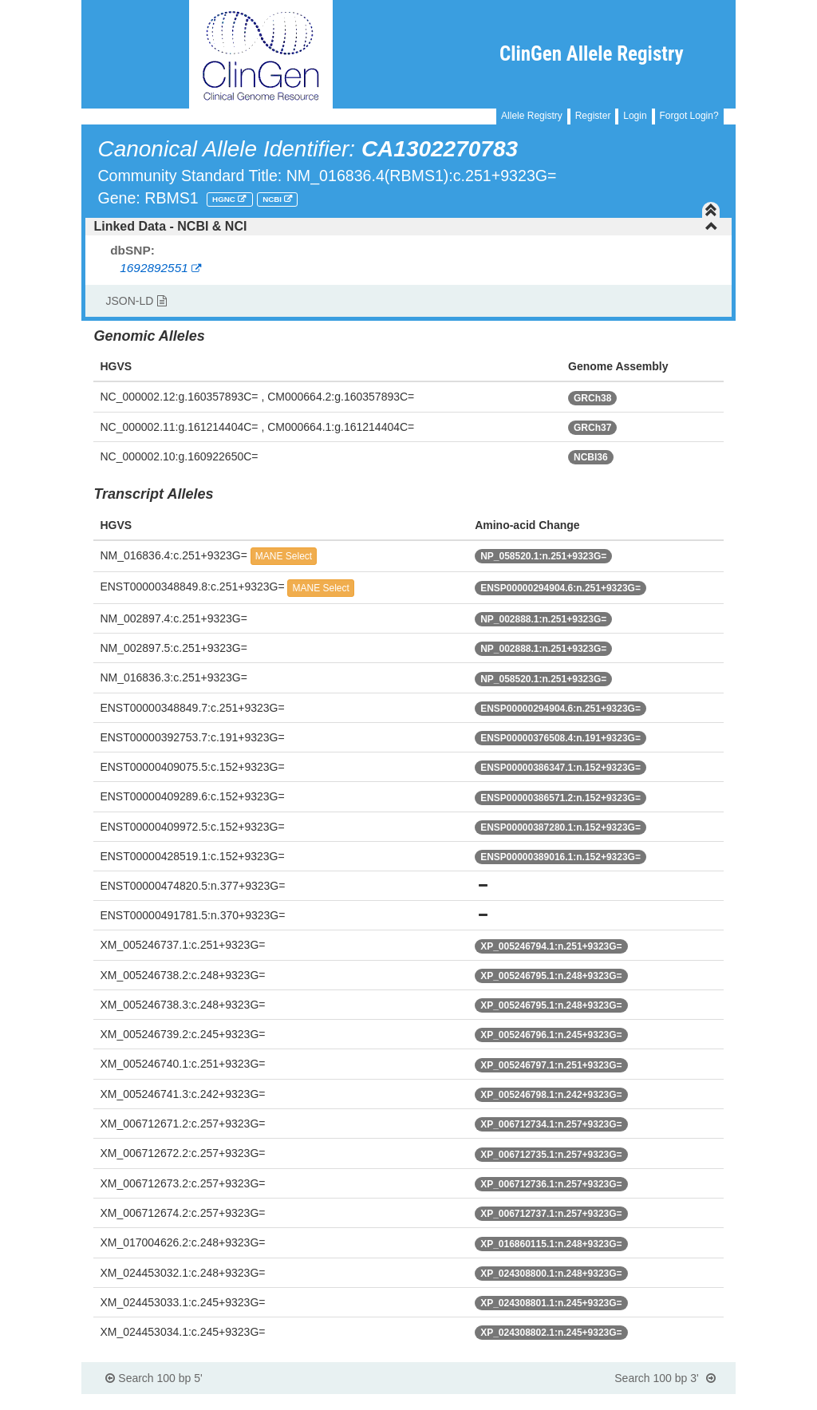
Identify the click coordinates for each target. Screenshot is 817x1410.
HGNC (225, 199)
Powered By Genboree (658, 1402)
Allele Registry (531, 115)
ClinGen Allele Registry (591, 53)
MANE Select (283, 556)
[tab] (408, 226)
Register (593, 115)
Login (634, 115)
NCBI (273, 199)
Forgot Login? (689, 115)
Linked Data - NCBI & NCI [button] (405, 226)
